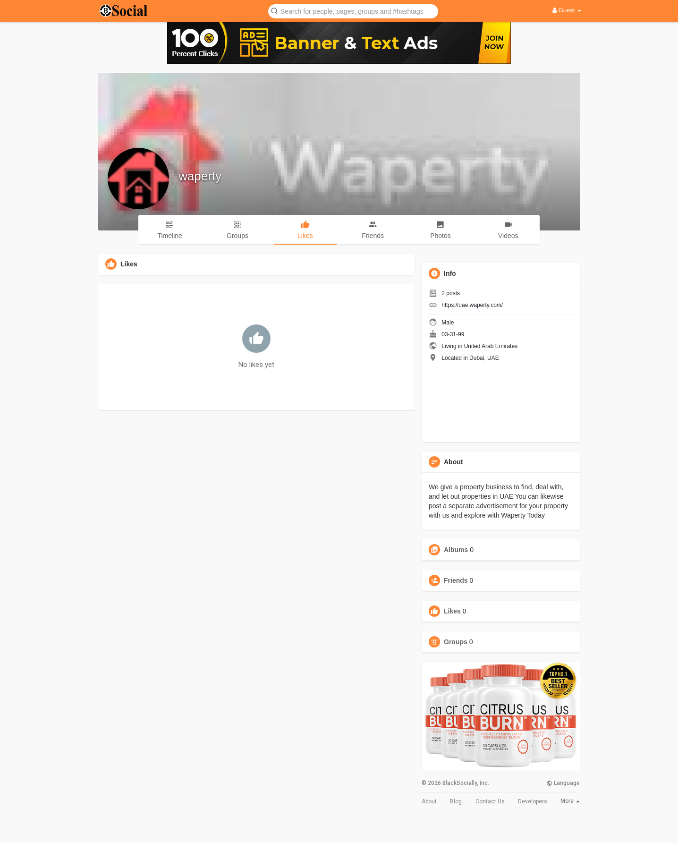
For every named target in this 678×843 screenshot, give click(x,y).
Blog (456, 801)
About (429, 801)
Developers (532, 801)
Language (563, 783)
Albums (456, 549)
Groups (455, 642)
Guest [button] (566, 10)
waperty (199, 176)
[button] (353, 10)
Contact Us (490, 801)
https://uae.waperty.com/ (472, 305)
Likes (452, 611)
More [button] (570, 801)
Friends (456, 580)
